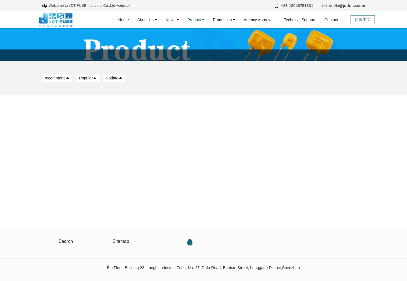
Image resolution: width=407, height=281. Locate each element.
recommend (57, 78)
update (114, 78)
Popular (88, 78)
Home (123, 20)
